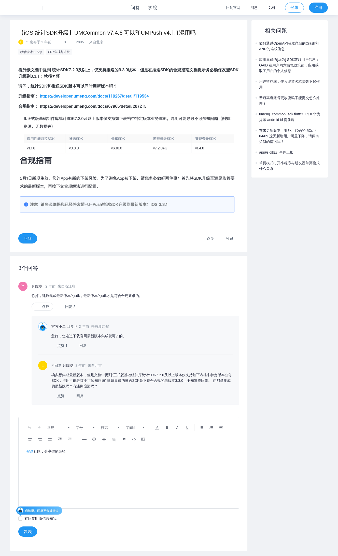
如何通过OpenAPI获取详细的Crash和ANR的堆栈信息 (287, 46)
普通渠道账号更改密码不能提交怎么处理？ (288, 100)
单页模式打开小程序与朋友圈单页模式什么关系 (288, 166)
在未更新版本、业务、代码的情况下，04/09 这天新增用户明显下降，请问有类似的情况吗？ (288, 136)
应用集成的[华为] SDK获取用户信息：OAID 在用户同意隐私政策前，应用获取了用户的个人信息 (287, 65)
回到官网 (233, 8)
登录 (30, 451)
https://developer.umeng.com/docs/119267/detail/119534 (94, 96)
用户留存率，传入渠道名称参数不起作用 (288, 84)
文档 (271, 8)
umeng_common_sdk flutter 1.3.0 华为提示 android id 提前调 (288, 117)
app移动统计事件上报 (274, 152)
